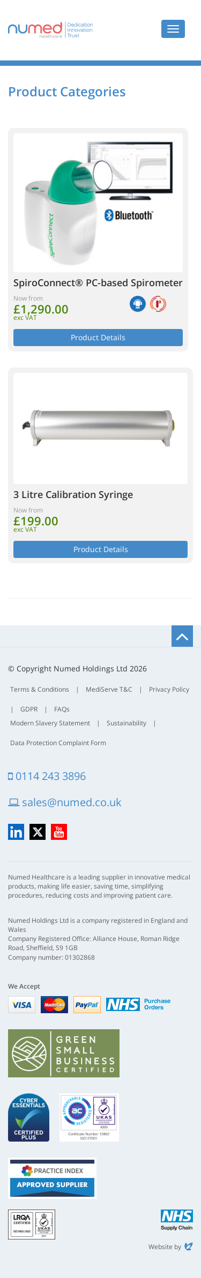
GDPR (29, 709)
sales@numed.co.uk (65, 802)
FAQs (62, 709)
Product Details (98, 337)
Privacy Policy (169, 689)
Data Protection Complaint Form (58, 742)
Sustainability (126, 723)
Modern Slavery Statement (50, 723)
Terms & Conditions (39, 689)
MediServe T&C (109, 689)
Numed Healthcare (50, 30)
